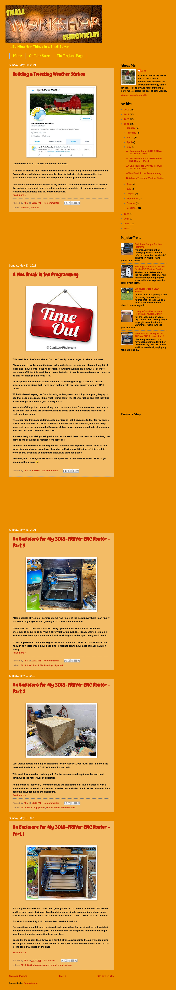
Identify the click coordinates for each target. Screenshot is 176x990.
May (129, 147)
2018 (127, 109)
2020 (127, 119)
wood (57, 807)
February (132, 132)
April (129, 142)
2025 (127, 223)
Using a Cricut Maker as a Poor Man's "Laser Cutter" (148, 312)
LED (40, 665)
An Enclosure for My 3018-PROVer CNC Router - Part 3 (144, 167)
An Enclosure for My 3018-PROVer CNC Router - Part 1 (144, 152)
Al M (143, 70)
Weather (35, 207)
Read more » (19, 195)
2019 (127, 114)
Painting (48, 665)
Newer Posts (18, 976)
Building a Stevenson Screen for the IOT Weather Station (150, 267)
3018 (23, 665)
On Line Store (39, 56)
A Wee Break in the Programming (45, 274)
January (131, 128)
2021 (127, 124)
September (133, 198)
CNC (29, 665)
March (130, 137)
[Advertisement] (61, 238)
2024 (127, 218)
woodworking (68, 807)
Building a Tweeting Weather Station (49, 74)
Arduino (25, 207)
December (132, 208)
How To (31, 807)
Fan (35, 665)
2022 (127, 214)
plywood (58, 665)
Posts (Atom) (30, 983)
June (130, 184)
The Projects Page (70, 56)
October (131, 203)
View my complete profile (134, 95)
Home (17, 56)
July (129, 189)
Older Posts (105, 976)
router (49, 807)
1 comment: (50, 960)
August (131, 193)
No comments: (52, 203)
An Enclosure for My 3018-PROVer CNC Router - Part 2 (144, 159)
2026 (127, 228)
